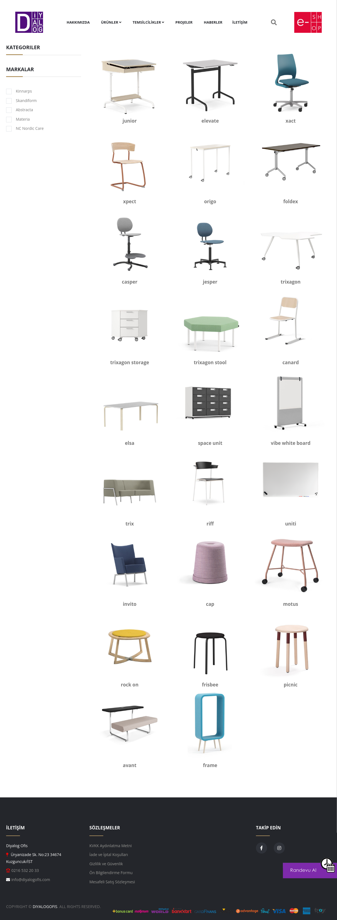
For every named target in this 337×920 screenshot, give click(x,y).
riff (210, 523)
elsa (129, 443)
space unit (210, 443)
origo (210, 201)
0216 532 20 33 (25, 870)
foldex (290, 201)
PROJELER (184, 22)
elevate (210, 121)
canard (290, 362)
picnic (291, 684)
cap (210, 604)
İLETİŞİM (239, 22)
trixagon (291, 282)
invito (129, 604)
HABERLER (213, 22)
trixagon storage (129, 362)
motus (290, 604)
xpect (129, 201)
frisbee (210, 684)
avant (130, 765)
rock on (130, 684)
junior (130, 121)
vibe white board (291, 443)
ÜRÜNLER (111, 22)
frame (210, 765)
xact (291, 121)
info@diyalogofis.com (30, 879)
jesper (210, 282)
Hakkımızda (78, 22)
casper (129, 282)
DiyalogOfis (45, 906)
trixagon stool (210, 362)
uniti (290, 523)
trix (129, 523)
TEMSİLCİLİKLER (148, 22)
